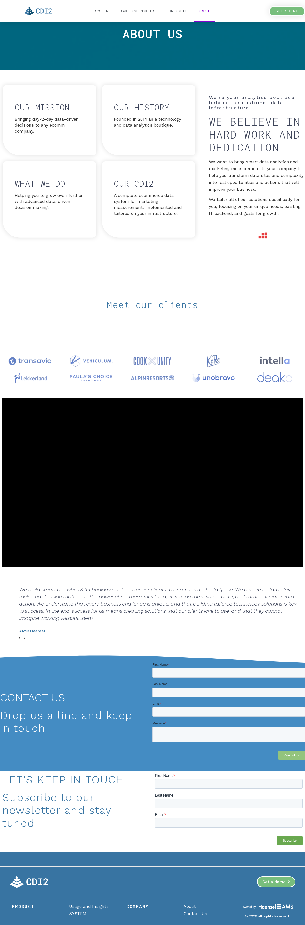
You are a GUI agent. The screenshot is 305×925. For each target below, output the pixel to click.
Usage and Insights (137, 11)
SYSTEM (102, 11)
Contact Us (177, 11)
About (204, 11)
